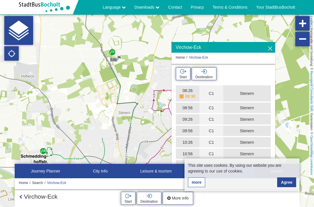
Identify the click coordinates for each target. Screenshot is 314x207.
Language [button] (114, 7)
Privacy (197, 7)
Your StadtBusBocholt (275, 7)
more (196, 182)
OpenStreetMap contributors (311, 155)
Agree (286, 182)
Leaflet (311, 21)
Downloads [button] (146, 7)
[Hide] (270, 48)
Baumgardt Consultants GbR (311, 91)
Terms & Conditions (229, 7)
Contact (175, 7)
